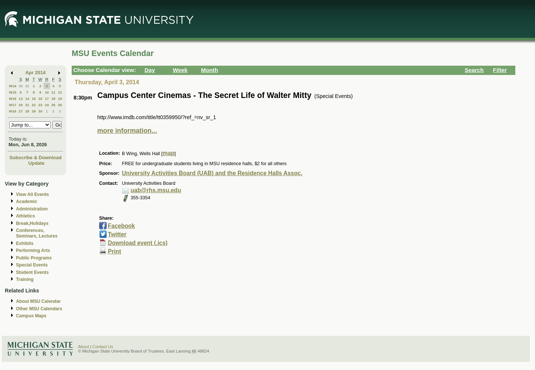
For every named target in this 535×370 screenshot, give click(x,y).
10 (47, 92)
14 (27, 98)
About (83, 346)
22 (34, 105)
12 (60, 92)
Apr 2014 (35, 72)
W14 (12, 86)
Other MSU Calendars (39, 308)
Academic (26, 201)
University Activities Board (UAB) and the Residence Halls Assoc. (212, 173)
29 (34, 111)
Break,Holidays (32, 223)
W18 (12, 111)
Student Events (32, 272)
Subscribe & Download (35, 157)
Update (36, 163)
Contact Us (103, 346)
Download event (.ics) (138, 243)
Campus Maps (31, 315)
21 (27, 105)
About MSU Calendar (38, 301)
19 (60, 98)
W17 (12, 105)
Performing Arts (33, 250)
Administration (32, 209)
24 (47, 105)
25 (53, 105)
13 (21, 98)
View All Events (32, 194)
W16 (12, 98)
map (169, 153)
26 (60, 105)
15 (34, 98)
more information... (127, 130)
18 (53, 98)
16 (40, 98)
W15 (12, 92)
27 (21, 111)
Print (114, 251)
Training (24, 279)
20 (21, 105)
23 (40, 105)
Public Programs (34, 258)
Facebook (121, 226)
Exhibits (24, 243)
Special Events (32, 265)
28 (27, 111)
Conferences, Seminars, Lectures (37, 233)
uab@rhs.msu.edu (156, 190)
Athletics (25, 216)
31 (27, 86)
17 (47, 98)
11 (53, 92)
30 (21, 86)
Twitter (117, 234)
